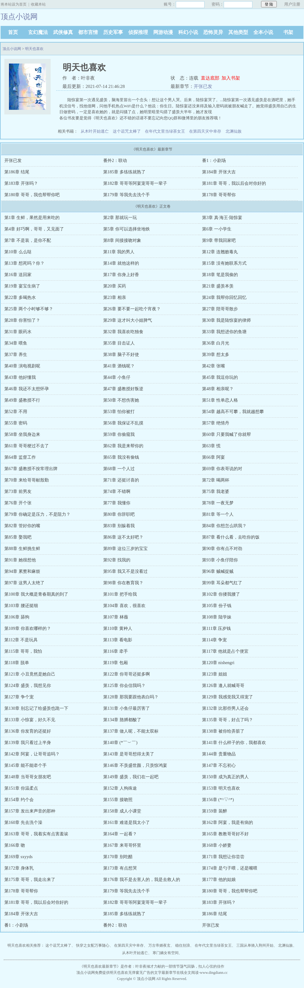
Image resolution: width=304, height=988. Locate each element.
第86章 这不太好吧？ (123, 537)
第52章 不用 (15, 411)
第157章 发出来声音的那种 (29, 811)
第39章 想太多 (215, 354)
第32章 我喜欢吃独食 (123, 331)
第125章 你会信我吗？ (124, 685)
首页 (13, 32)
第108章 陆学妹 (216, 617)
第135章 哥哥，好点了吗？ (227, 719)
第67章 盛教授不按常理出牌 (30, 468)
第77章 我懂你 (116, 503)
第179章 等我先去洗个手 (126, 194)
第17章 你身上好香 (121, 274)
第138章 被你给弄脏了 (223, 731)
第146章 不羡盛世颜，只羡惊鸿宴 (135, 765)
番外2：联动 (115, 160)
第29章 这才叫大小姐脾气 (127, 320)
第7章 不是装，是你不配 (27, 240)
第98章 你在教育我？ (123, 583)
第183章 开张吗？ (21, 183)
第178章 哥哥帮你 (219, 194)
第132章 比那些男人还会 (225, 708)
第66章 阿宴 (213, 457)
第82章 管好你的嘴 (22, 525)
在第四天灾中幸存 (205, 131)
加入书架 (231, 78)
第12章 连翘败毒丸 (220, 252)
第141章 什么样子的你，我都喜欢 (234, 742)
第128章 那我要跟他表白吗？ (130, 697)
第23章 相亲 (114, 297)
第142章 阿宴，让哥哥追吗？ (32, 754)
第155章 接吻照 (118, 799)
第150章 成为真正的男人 (225, 777)
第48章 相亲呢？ (218, 389)
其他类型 (238, 32)
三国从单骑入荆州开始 (254, 945)
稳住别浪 (182, 945)
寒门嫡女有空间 (166, 953)
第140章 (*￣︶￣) (120, 742)
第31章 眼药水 (18, 331)
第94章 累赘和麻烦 (22, 571)
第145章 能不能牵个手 (25, 765)
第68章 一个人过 (119, 468)
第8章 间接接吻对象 (122, 240)
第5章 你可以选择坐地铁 (126, 229)
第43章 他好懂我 (20, 377)
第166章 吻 (14, 845)
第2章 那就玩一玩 (120, 217)
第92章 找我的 (116, 560)
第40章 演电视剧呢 (22, 366)
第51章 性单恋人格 (220, 400)
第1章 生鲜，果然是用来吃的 (32, 217)
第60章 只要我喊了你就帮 (226, 434)
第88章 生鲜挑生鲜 (22, 548)
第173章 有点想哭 (120, 868)
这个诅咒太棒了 (127, 131)
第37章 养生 (15, 354)
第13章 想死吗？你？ (24, 263)
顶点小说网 (11, 49)
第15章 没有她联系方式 (224, 263)
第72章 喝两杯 (215, 480)
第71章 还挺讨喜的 (121, 480)
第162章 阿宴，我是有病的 (227, 822)
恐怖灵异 (213, 32)
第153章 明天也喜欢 (221, 788)
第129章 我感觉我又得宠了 (227, 697)
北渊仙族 (234, 131)
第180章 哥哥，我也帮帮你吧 (32, 194)
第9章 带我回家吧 (219, 240)
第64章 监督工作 (20, 457)
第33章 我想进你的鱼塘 (224, 331)
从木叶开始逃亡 (95, 131)
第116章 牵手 (115, 651)
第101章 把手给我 (120, 594)
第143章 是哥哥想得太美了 (128, 754)
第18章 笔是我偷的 (220, 274)
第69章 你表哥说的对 (222, 468)
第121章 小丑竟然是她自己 (29, 674)
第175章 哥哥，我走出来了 (29, 879)
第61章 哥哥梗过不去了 (26, 446)
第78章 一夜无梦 (218, 503)
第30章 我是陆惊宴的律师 (226, 320)
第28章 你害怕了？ (22, 320)
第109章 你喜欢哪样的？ (27, 628)
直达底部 (210, 78)
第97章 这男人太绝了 (24, 583)
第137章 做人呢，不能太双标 (130, 731)
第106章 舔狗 (16, 617)
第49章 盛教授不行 (22, 400)
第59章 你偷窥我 (119, 434)
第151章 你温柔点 (21, 788)
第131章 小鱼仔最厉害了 (126, 708)
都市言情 (88, 32)
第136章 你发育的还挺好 (27, 731)
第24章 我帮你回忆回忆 (224, 297)
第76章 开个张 (18, 503)
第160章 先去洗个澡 (23, 822)
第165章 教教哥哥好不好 (225, 834)
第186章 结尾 (16, 172)
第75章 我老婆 (215, 491)
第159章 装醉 (214, 811)
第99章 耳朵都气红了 (222, 583)
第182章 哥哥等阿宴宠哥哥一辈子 (135, 183)
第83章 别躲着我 (119, 525)
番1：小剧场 (214, 160)
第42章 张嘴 (213, 366)
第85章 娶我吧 (18, 537)
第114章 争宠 (214, 640)
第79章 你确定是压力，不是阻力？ (37, 514)
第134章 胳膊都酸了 (122, 719)
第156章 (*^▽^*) (218, 799)
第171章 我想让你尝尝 (223, 856)
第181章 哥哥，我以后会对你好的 (234, 183)
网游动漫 (163, 32)
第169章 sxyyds (18, 856)
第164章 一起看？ (120, 834)
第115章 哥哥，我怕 (23, 651)
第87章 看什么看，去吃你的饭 (231, 537)
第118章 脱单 (16, 662)
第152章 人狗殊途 (120, 788)
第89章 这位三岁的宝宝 (125, 548)
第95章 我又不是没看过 (125, 571)
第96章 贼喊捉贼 (218, 571)
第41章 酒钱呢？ (119, 366)
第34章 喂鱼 (15, 343)
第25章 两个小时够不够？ (28, 309)
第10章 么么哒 (18, 252)
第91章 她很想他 (20, 560)
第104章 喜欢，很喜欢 (124, 605)
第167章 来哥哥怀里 (122, 845)
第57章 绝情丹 (215, 423)
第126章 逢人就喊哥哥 (223, 685)
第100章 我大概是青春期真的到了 (36, 594)
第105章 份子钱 (216, 605)
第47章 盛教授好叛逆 (123, 389)
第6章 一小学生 (216, 229)
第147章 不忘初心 (219, 765)
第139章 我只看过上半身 (27, 742)
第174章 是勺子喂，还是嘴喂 (229, 868)
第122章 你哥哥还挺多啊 (126, 674)
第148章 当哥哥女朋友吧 (27, 777)
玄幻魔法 (38, 32)
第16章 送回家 (18, 274)
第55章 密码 (15, 423)
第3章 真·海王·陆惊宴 (222, 217)
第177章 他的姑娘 (219, 879)
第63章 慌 (211, 446)
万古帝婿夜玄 (159, 945)
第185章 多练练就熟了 (124, 172)
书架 (288, 32)
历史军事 (113, 32)
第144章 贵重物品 (219, 754)
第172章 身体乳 (19, 868)
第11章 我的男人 (118, 252)
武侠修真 (63, 32)
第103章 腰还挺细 (21, 605)
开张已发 (203, 86)
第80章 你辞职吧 (119, 514)
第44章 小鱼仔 (116, 377)
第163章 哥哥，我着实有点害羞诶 (36, 834)
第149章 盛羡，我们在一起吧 (130, 777)
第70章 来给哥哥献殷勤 (26, 480)
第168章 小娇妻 (216, 845)
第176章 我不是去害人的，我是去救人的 (141, 879)
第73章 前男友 (18, 491)
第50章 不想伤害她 (121, 400)
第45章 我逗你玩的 (220, 377)
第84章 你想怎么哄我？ (224, 525)
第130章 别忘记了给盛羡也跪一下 (36, 708)
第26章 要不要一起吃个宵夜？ (132, 309)
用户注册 (292, 4)
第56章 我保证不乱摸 (123, 423)
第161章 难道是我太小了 (126, 822)
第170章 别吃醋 (118, 856)
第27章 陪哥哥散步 (220, 309)
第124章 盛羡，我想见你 (27, 685)
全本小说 (263, 32)
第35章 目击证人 (119, 343)
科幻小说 (188, 32)
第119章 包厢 (115, 662)
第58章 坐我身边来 (22, 434)
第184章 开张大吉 (219, 172)
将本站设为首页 (14, 4)
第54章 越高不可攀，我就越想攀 (233, 411)
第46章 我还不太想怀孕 (26, 389)
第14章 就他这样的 (121, 263)
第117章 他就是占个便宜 (225, 651)
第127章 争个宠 (19, 697)
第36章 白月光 (215, 343)
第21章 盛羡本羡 (218, 286)
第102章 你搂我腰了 (221, 594)
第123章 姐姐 (214, 674)
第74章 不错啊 (116, 491)
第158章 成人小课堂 (122, 811)
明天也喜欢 (34, 49)
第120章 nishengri (218, 662)
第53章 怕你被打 (119, 411)
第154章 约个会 (19, 799)
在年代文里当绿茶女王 (165, 131)
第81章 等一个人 (218, 514)
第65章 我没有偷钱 (121, 457)
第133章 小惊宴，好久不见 (29, 719)
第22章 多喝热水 (20, 297)
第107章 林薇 (115, 617)
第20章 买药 (114, 286)
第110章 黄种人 (117, 628)
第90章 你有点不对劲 (222, 548)
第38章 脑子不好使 (121, 354)
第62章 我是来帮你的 (123, 446)
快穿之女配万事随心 (92, 945)
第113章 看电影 (117, 640)
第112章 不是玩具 (21, 640)
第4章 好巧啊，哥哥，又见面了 (34, 229)
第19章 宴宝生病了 (22, 286)
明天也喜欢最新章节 (100, 966)
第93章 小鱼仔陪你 (220, 560)
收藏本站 (38, 4)
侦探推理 (138, 32)
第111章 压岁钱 (216, 628)
